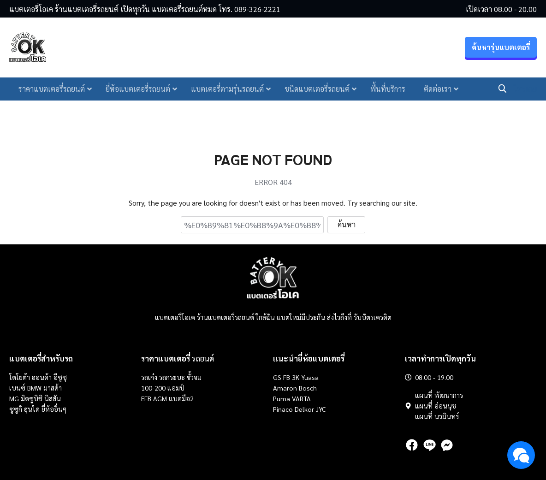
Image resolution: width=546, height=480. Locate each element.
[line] (429, 445)
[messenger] (447, 445)
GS (277, 377)
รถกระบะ (173, 377)
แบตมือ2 (181, 398)
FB (286, 377)
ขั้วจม (194, 377)
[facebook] (412, 445)
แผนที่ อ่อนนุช (435, 406)
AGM (160, 398)
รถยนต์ (177, 358)
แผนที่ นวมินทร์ (437, 416)
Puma (281, 398)
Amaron (285, 388)
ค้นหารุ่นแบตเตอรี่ (501, 48)
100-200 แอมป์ (162, 388)
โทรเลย (525, 90)
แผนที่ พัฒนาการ (439, 395)
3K (295, 377)
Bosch (308, 388)
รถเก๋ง (149, 377)
